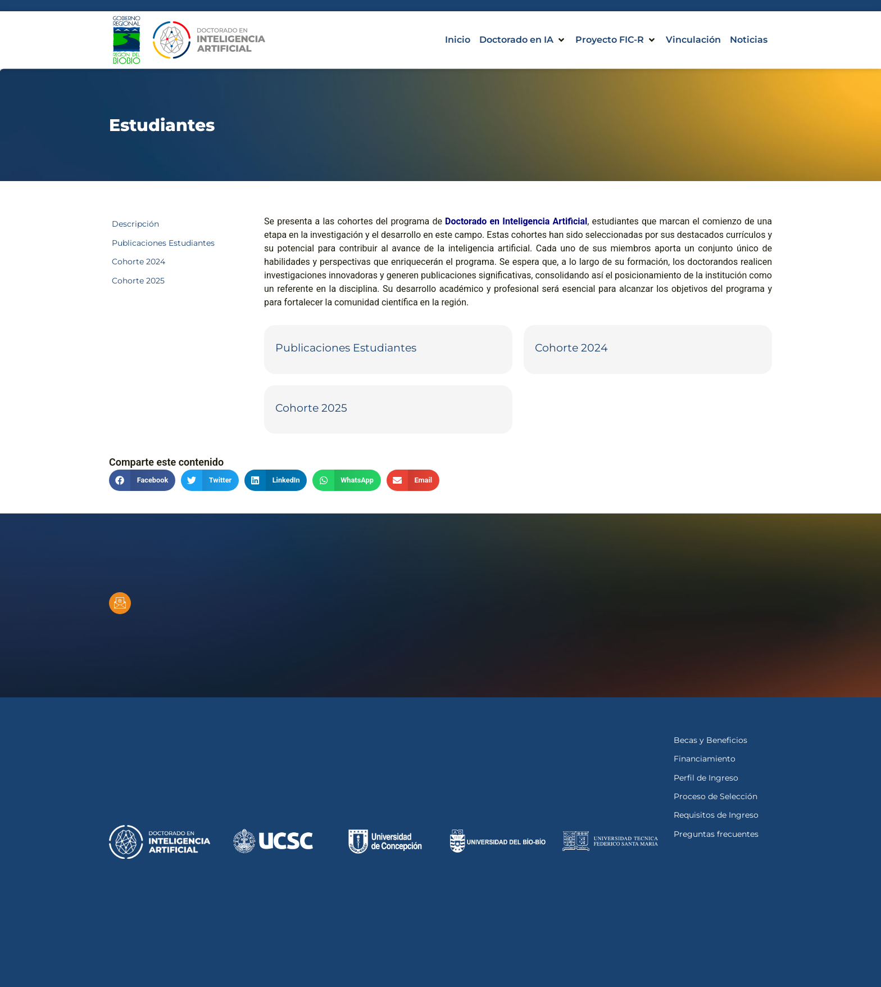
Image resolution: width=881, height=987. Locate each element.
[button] (523, 40)
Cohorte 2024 (571, 347)
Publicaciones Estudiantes (345, 347)
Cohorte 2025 (311, 407)
